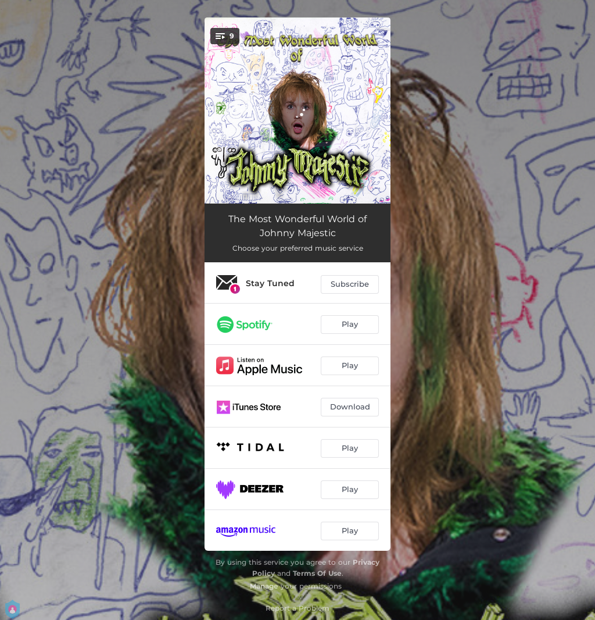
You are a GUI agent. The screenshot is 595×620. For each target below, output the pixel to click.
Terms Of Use (317, 573)
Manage (264, 586)
